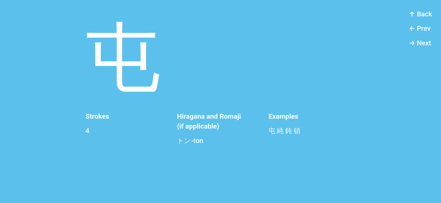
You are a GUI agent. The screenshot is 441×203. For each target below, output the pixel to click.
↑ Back (420, 14)
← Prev (420, 28)
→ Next (420, 43)
